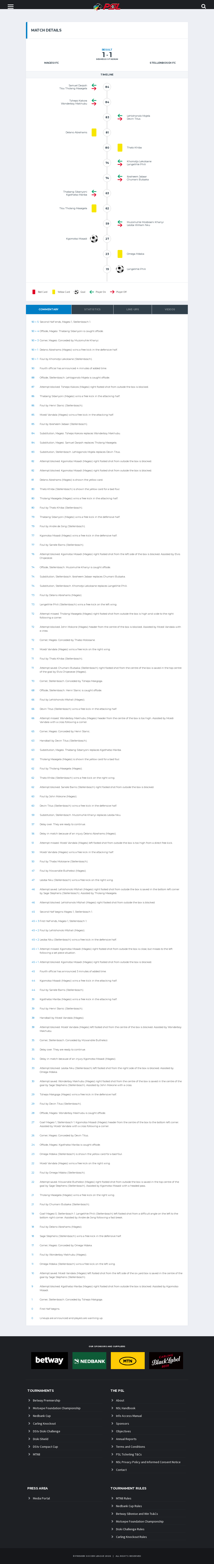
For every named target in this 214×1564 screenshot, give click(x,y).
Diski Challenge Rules (130, 1529)
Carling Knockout (44, 1423)
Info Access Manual (129, 1416)
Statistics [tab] (92, 309)
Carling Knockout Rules (131, 1537)
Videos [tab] (170, 309)
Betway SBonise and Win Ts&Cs (137, 1514)
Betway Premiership (46, 1400)
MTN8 (36, 1454)
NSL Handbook (125, 1408)
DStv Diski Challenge (46, 1431)
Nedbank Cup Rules (129, 1506)
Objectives (123, 1431)
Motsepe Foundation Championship (57, 1408)
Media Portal (41, 1498)
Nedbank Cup (42, 1416)
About (120, 1400)
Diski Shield (40, 1439)
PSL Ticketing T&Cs (129, 1454)
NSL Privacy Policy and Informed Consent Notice (148, 1462)
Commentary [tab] (48, 309)
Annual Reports (126, 1439)
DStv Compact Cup (45, 1447)
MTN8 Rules (123, 1498)
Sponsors (122, 1423)
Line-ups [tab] (132, 309)
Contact (121, 1470)
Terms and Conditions (130, 1447)
